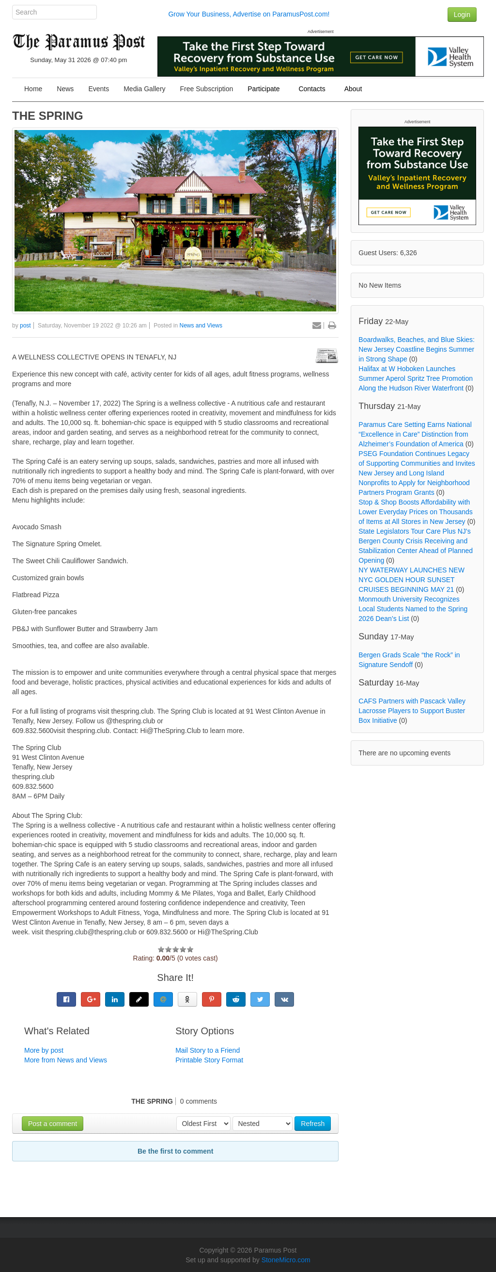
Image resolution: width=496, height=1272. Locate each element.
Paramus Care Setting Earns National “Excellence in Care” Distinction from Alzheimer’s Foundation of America (414, 434)
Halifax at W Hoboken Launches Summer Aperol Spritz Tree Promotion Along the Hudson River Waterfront (415, 378)
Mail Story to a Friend (207, 1050)
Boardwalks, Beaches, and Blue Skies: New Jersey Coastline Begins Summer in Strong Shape (416, 349)
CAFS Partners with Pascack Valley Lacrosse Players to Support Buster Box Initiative (411, 710)
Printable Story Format (209, 1060)
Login (462, 14)
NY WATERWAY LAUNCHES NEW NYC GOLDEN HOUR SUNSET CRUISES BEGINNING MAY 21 (411, 579)
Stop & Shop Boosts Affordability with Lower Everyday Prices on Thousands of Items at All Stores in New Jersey (415, 511)
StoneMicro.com (286, 1260)
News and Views (201, 325)
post (25, 325)
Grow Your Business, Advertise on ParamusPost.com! (248, 14)
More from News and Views (65, 1060)
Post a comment (52, 1123)
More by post (43, 1050)
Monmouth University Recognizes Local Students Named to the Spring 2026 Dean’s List (412, 608)
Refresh (313, 1123)
